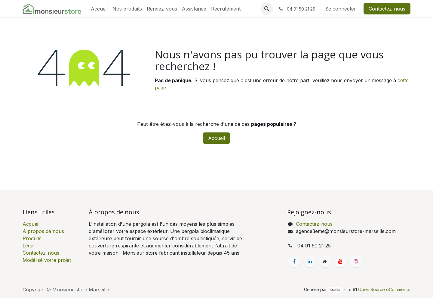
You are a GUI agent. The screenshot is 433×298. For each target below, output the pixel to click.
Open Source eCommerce (384, 289)
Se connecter (340, 9)
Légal (29, 246)
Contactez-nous (387, 9)
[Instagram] (356, 261)
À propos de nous (43, 231)
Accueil (216, 138)
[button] (266, 8)
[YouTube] (340, 261)
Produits (32, 238)
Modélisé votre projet (47, 260)
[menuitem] (99, 9)
